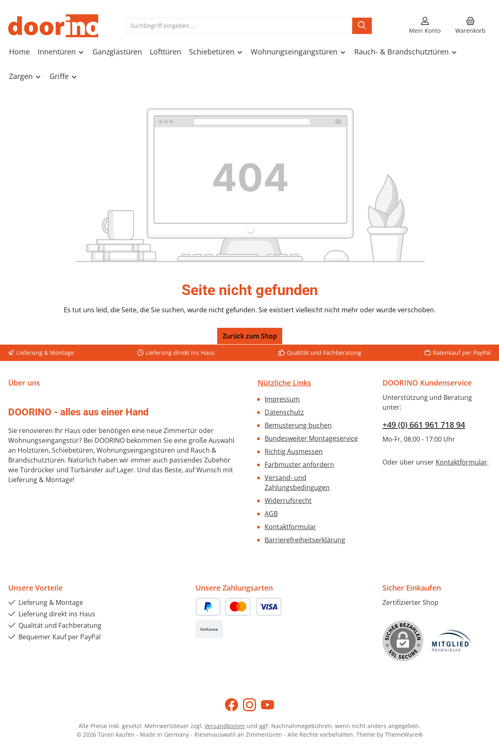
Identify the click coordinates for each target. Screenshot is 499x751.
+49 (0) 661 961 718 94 (423, 424)
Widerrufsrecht (288, 500)
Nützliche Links (284, 383)
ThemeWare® (404, 734)
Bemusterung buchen (298, 425)
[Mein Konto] (425, 25)
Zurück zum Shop (250, 336)
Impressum (282, 399)
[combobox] (239, 26)
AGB (271, 513)
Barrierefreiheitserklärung (305, 539)
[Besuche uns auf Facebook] (231, 705)
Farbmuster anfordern (299, 464)
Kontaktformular (290, 526)
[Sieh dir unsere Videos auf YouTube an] (267, 705)
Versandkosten (225, 726)
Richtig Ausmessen (294, 451)
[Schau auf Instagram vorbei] (249, 705)
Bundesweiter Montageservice (311, 438)
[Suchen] (362, 26)
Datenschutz (284, 412)
